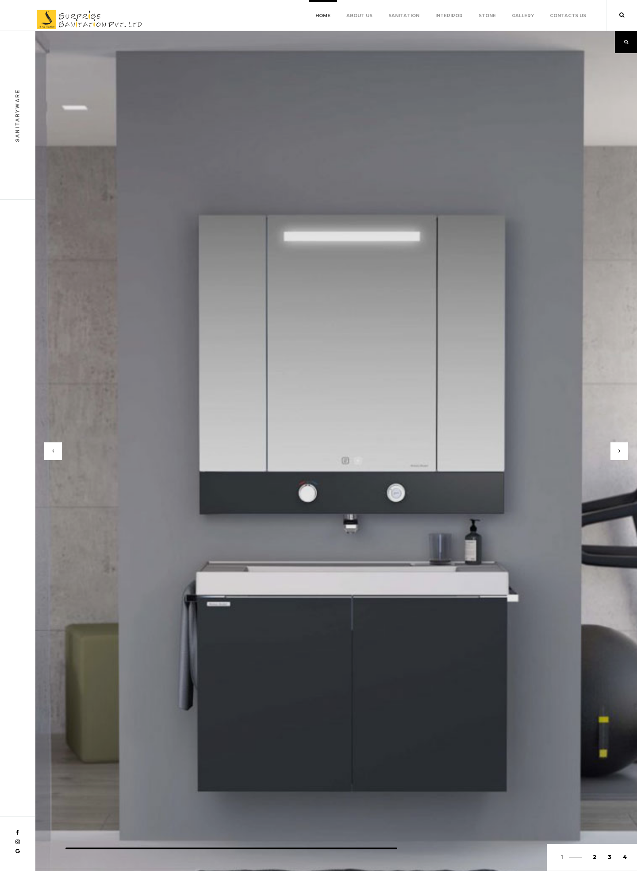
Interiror (449, 16)
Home (322, 16)
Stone (487, 16)
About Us (359, 16)
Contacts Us (568, 16)
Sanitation (403, 16)
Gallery (523, 16)
